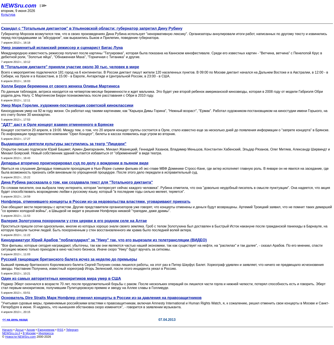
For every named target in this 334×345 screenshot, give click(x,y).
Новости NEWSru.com (20, 336)
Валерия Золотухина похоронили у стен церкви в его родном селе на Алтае (74, 221)
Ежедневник (46, 330)
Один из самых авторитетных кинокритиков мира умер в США (61, 278)
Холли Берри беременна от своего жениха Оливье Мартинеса (60, 86)
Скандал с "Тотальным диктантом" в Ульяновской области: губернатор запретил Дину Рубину (91, 28)
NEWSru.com (18, 5)
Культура (8, 14)
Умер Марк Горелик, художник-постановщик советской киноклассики (67, 105)
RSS (60, 330)
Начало (7, 330)
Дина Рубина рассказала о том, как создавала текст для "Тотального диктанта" (77, 182)
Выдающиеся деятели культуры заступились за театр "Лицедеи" (63, 144)
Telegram (72, 330)
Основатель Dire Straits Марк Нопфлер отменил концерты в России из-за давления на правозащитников (101, 298)
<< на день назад (15, 319)
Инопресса (46, 333)
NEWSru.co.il (11, 333)
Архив (31, 330)
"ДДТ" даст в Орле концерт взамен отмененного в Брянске (57, 124)
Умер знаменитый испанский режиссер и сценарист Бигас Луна (62, 48)
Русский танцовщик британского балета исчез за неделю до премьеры (69, 259)
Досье (19, 330)
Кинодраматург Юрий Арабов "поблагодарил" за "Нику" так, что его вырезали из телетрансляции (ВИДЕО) (104, 240)
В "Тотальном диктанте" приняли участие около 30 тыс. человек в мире (70, 67)
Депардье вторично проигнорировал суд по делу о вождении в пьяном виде (75, 163)
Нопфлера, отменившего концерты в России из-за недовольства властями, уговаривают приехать (95, 201)
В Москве (29, 333)
